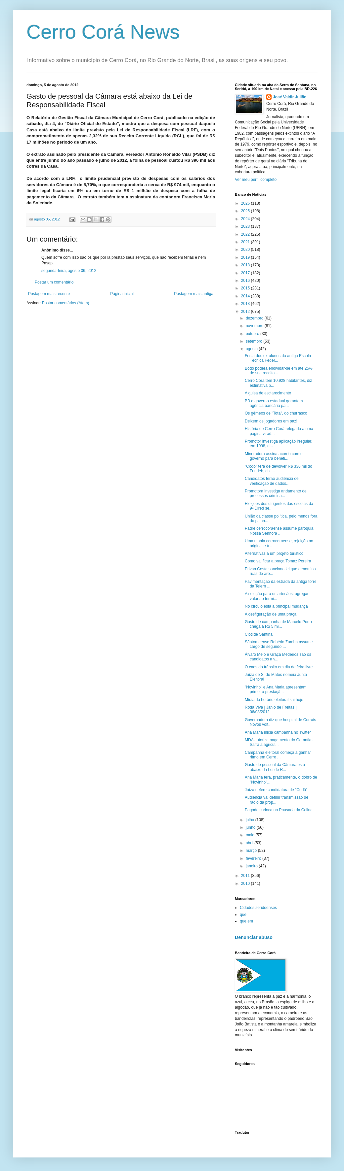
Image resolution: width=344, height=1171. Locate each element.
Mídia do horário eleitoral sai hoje (274, 699)
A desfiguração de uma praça (270, 614)
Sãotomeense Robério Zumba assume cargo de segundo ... (279, 644)
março (252, 850)
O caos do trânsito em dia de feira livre (279, 667)
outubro (253, 333)
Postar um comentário (54, 282)
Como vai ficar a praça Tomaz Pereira (278, 561)
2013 (246, 303)
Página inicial (122, 293)
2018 (246, 265)
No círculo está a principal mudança (276, 606)
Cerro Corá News (103, 32)
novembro (255, 325)
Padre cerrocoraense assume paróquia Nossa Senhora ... (279, 530)
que (243, 914)
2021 (246, 242)
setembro (254, 341)
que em (246, 921)
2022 (246, 234)
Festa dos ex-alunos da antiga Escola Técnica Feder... (278, 358)
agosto (252, 349)
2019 (246, 257)
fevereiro (254, 858)
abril (250, 843)
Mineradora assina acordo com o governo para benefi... (274, 456)
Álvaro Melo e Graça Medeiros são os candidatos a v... (278, 656)
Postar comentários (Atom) (65, 303)
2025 (246, 211)
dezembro (255, 318)
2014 (246, 296)
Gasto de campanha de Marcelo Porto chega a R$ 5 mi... (278, 624)
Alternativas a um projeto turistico (274, 553)
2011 (246, 875)
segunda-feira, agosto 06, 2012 (68, 270)
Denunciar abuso (254, 937)
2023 (246, 226)
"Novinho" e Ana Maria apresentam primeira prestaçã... (276, 689)
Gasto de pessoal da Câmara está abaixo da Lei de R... (275, 767)
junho (251, 827)
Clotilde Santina (259, 634)
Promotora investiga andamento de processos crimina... (276, 493)
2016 (246, 280)
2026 (246, 203)
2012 (246, 311)
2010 (246, 883)
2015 (246, 288)
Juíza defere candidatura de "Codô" (276, 789)
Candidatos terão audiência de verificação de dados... (272, 480)
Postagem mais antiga (193, 293)
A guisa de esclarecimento (268, 393)
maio (250, 835)
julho (250, 820)
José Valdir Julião (289, 97)
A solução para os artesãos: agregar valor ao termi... (277, 596)
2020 (246, 249)
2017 (246, 273)
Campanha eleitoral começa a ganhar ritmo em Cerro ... (278, 754)
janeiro (252, 866)
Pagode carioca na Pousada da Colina (279, 810)
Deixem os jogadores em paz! (271, 421)
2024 (246, 219)
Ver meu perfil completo (256, 179)
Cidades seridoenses (258, 907)
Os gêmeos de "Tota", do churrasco (276, 413)
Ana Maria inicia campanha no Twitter (278, 732)
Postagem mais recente (49, 293)
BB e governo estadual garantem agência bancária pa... (274, 403)
